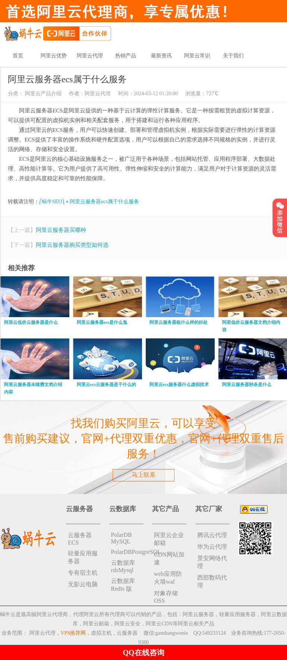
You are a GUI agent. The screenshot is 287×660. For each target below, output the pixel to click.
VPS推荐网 (73, 633)
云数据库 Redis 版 (123, 585)
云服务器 (127, 633)
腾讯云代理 (212, 535)
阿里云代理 (90, 55)
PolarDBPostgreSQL (127, 552)
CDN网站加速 (169, 558)
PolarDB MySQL (121, 538)
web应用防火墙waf (168, 578)
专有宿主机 (83, 573)
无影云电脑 (83, 584)
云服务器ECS (80, 539)
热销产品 (125, 55)
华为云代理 (212, 546)
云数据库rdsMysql (123, 566)
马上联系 (143, 475)
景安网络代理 (212, 562)
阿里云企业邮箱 (169, 539)
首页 (18, 55)
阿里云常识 (197, 55)
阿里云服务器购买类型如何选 (72, 245)
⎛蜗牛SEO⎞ (51, 201)
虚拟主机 (101, 633)
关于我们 (233, 55)
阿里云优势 (54, 55)
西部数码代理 (212, 581)
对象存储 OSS (166, 597)
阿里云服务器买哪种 (61, 230)
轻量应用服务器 (83, 557)
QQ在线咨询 (143, 652)
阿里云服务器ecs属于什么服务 (104, 201)
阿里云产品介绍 (42, 93)
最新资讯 (161, 55)
